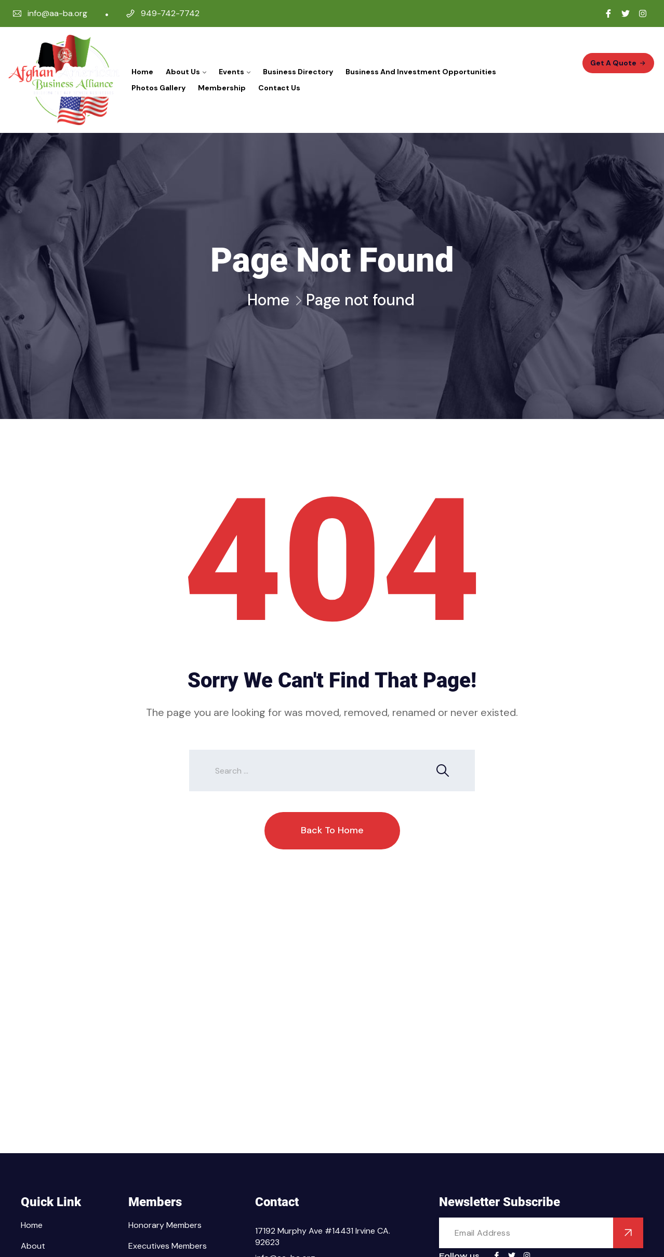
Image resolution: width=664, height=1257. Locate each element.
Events (231, 71)
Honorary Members (165, 1225)
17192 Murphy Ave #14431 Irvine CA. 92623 (322, 1236)
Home (142, 71)
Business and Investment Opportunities (421, 71)
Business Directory (298, 71)
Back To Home (332, 830)
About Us (183, 71)
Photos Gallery (158, 87)
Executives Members (167, 1245)
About (33, 1245)
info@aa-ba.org (57, 13)
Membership (222, 87)
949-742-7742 (170, 13)
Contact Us (279, 87)
